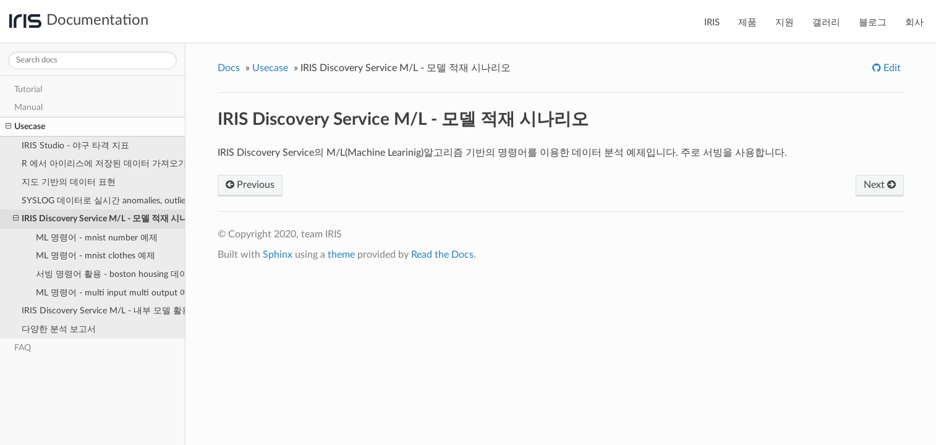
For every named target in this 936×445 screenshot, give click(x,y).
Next (880, 185)
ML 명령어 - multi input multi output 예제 (110, 292)
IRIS (712, 22)
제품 (747, 22)
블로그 (873, 22)
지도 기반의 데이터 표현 (69, 182)
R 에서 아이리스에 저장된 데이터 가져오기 (103, 163)
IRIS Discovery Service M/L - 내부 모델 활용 (103, 310)
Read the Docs (442, 255)
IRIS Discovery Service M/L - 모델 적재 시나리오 (99, 218)
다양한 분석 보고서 (59, 329)
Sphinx (277, 255)
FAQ (22, 347)
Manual (28, 107)
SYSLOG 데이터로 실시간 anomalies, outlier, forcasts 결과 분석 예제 (103, 200)
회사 (914, 22)
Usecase (25, 126)
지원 (784, 22)
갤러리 (826, 22)
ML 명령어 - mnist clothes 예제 (95, 255)
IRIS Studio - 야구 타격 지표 (75, 145)
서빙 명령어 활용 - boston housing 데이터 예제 (110, 274)
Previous (250, 185)
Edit (891, 68)
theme (341, 255)
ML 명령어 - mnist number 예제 (97, 237)
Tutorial (28, 89)
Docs (229, 68)
